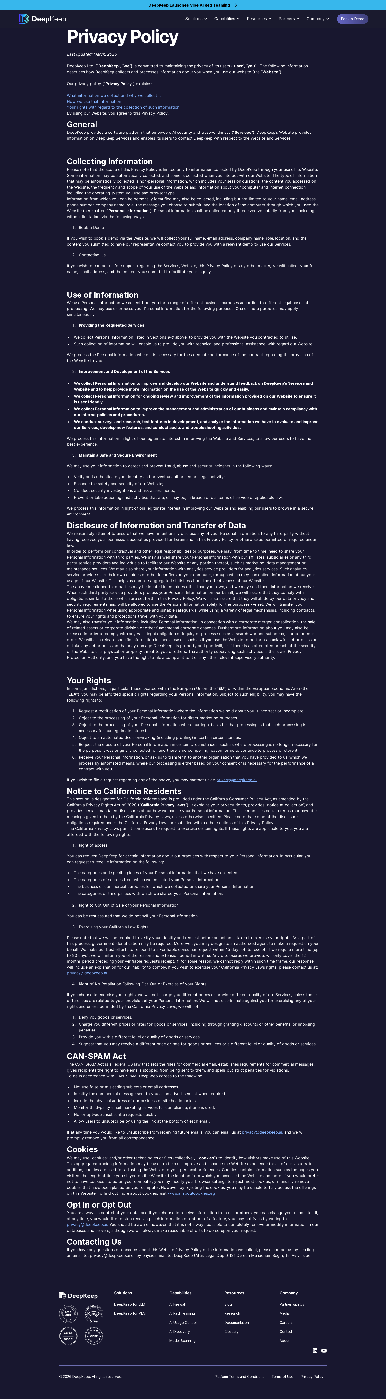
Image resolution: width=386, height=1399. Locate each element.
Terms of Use (282, 1376)
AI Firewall (177, 1304)
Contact (286, 1331)
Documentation (237, 1322)
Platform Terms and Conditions (239, 1376)
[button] (197, 19)
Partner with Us (292, 1304)
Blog (228, 1304)
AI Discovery (179, 1331)
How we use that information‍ (94, 101)
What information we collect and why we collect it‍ (114, 95)
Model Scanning (182, 1341)
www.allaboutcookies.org (191, 1193)
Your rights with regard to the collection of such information (123, 107)
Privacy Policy (312, 1376)
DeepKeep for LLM (129, 1304)
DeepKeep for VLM (130, 1313)
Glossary (232, 1331)
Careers (286, 1322)
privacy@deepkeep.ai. (236, 779)
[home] (42, 19)
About (284, 1341)
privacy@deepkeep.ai (87, 973)
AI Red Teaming (182, 1313)
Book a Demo (352, 18)
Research (232, 1313)
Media (285, 1313)
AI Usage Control (183, 1322)
